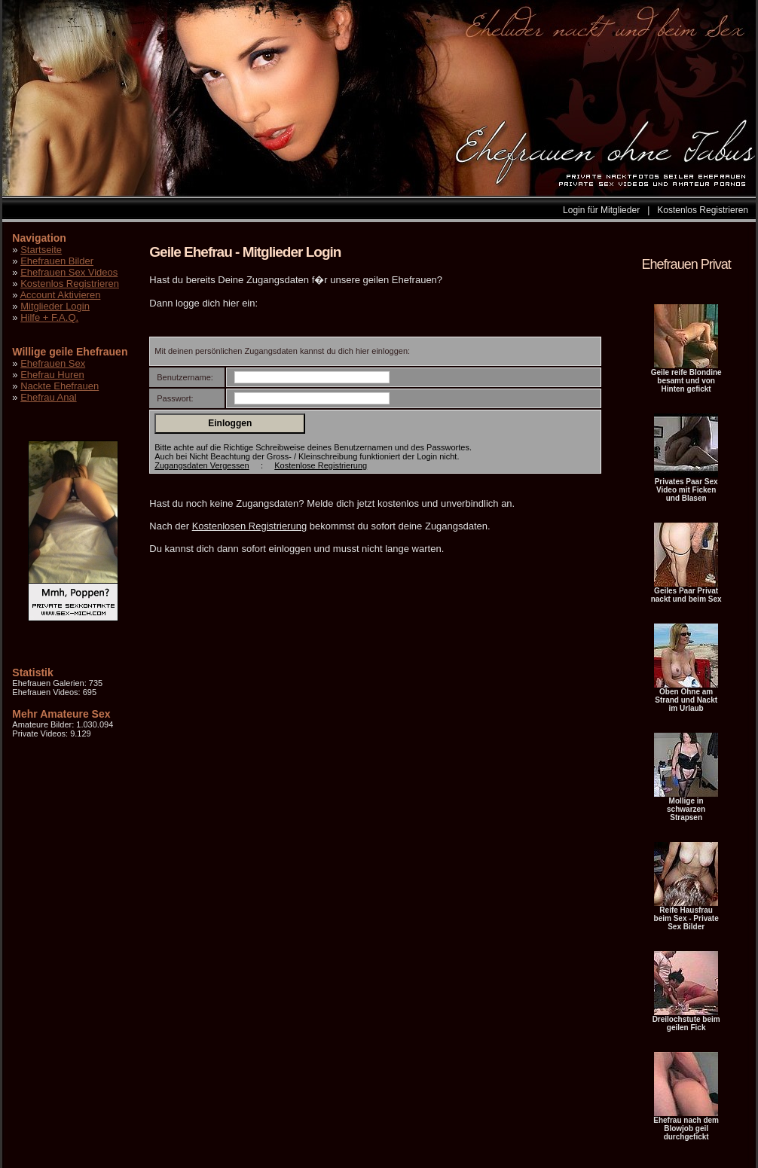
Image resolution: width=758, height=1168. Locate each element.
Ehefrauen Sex (52, 363)
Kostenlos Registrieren (702, 210)
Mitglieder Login (55, 306)
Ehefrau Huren (52, 374)
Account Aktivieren (60, 294)
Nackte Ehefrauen (59, 386)
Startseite (41, 249)
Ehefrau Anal (48, 397)
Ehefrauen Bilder (56, 261)
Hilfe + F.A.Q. (49, 317)
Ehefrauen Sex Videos (69, 272)
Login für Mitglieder (601, 210)
